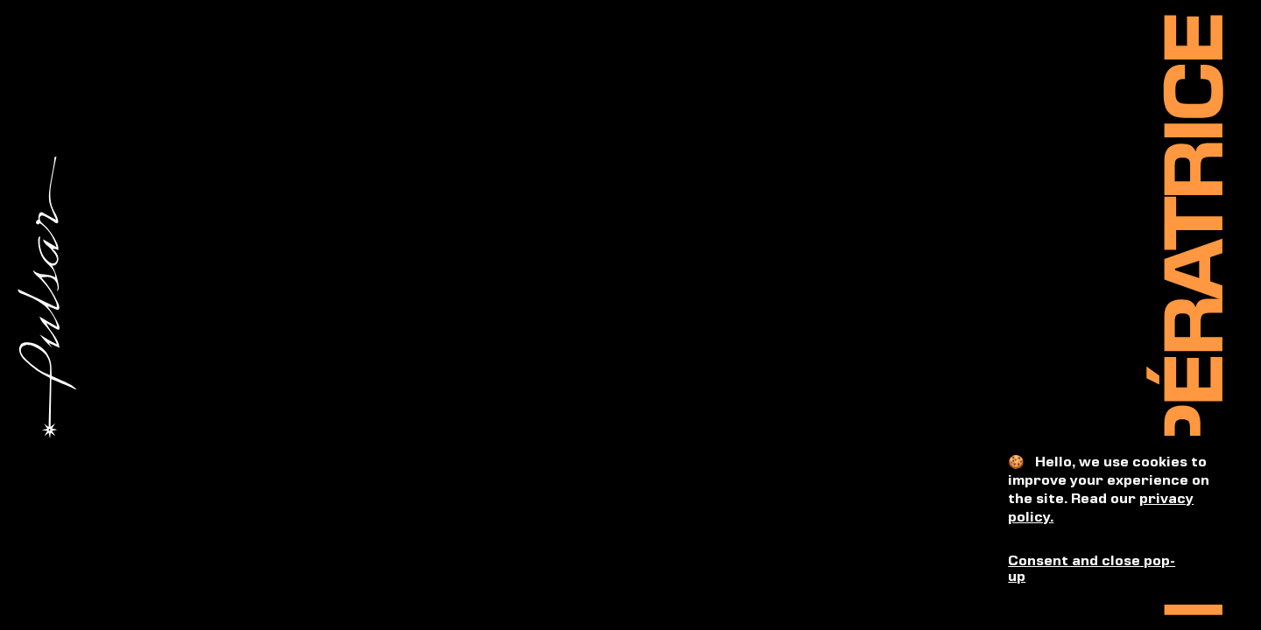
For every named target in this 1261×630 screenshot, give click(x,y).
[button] (1113, 570)
